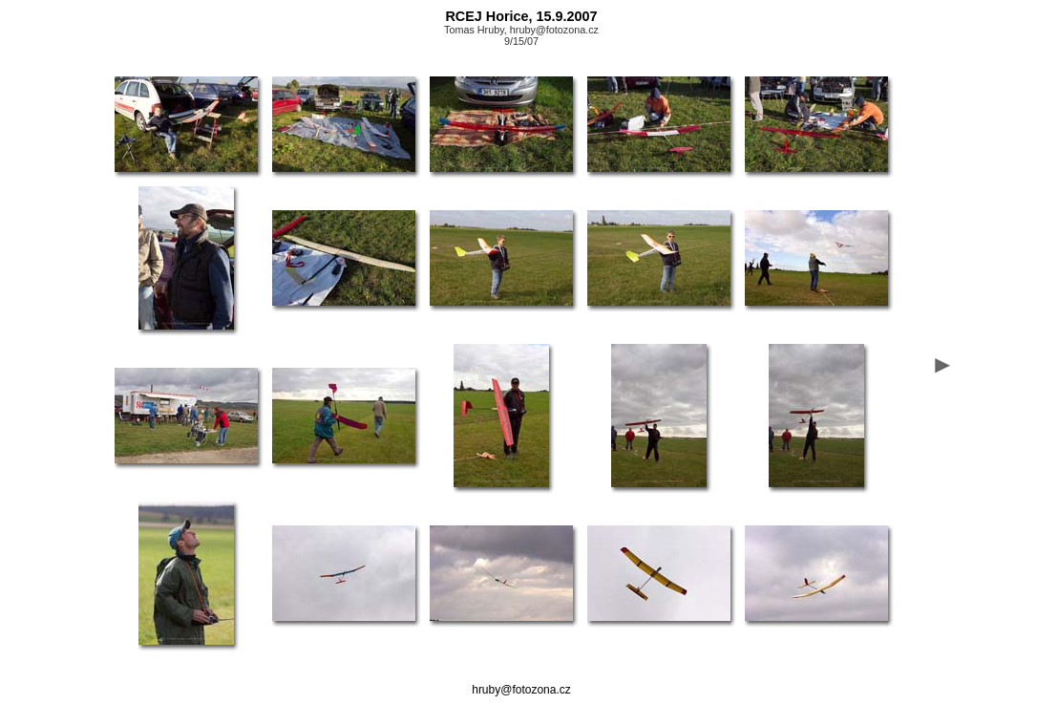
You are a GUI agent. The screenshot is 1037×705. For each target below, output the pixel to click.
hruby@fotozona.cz (521, 689)
